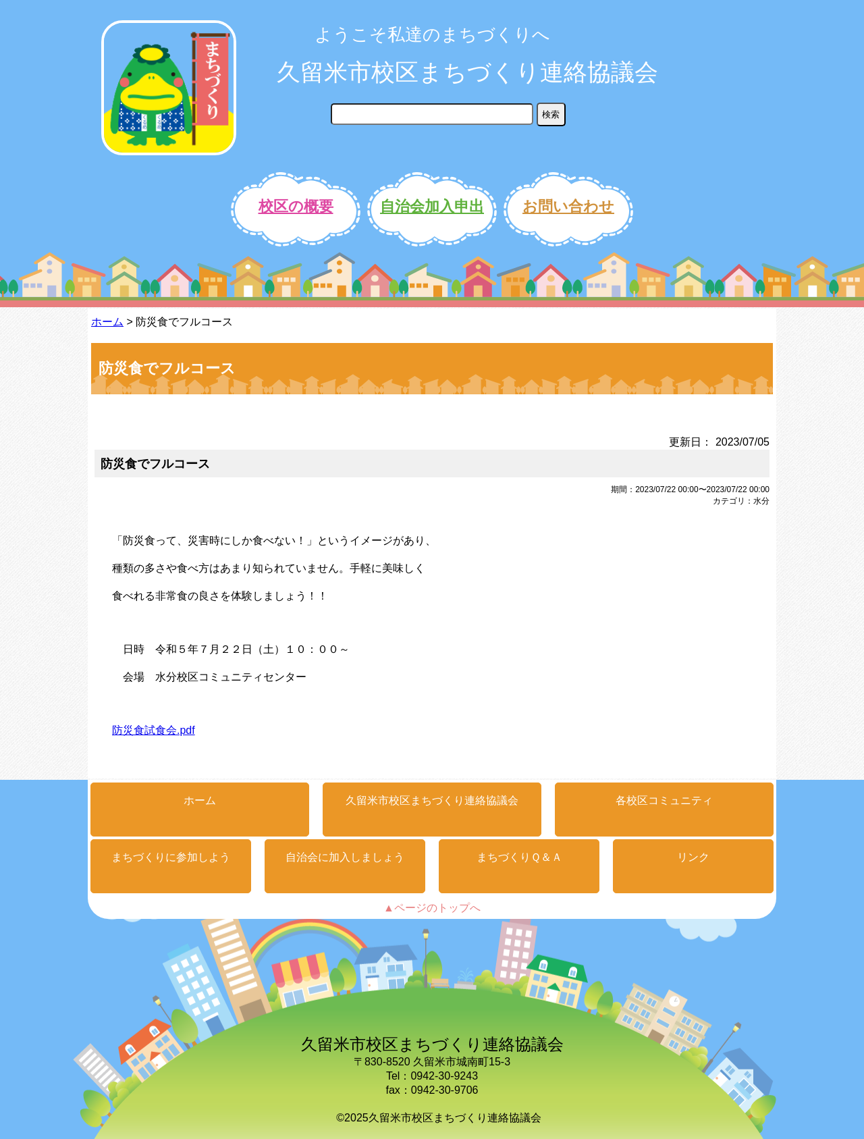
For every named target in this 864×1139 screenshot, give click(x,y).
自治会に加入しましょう (345, 857)
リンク (693, 857)
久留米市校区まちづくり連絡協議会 (467, 72)
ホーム (107, 321)
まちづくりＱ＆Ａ (519, 857)
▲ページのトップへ (432, 907)
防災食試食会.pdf (153, 730)
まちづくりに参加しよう (170, 857)
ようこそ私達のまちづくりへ (432, 34)
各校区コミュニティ (664, 800)
